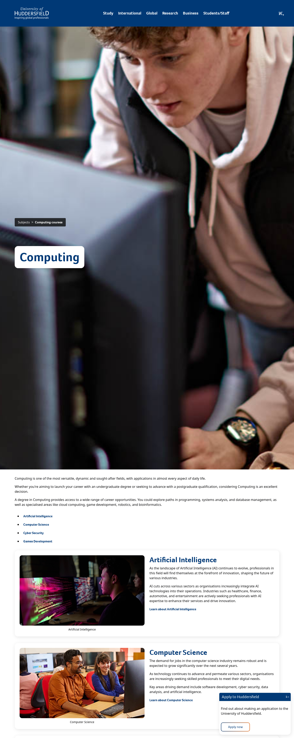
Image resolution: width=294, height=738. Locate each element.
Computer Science (36, 524)
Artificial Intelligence (37, 516)
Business (190, 13)
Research (170, 13)
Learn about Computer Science (171, 700)
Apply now (235, 727)
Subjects (24, 222)
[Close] (287, 697)
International (129, 13)
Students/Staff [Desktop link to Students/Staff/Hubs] (216, 13)
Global (151, 13)
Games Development (37, 541)
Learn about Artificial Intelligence (172, 609)
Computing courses (48, 222)
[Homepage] (32, 13)
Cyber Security (33, 533)
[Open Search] (281, 13)
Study (108, 13)
